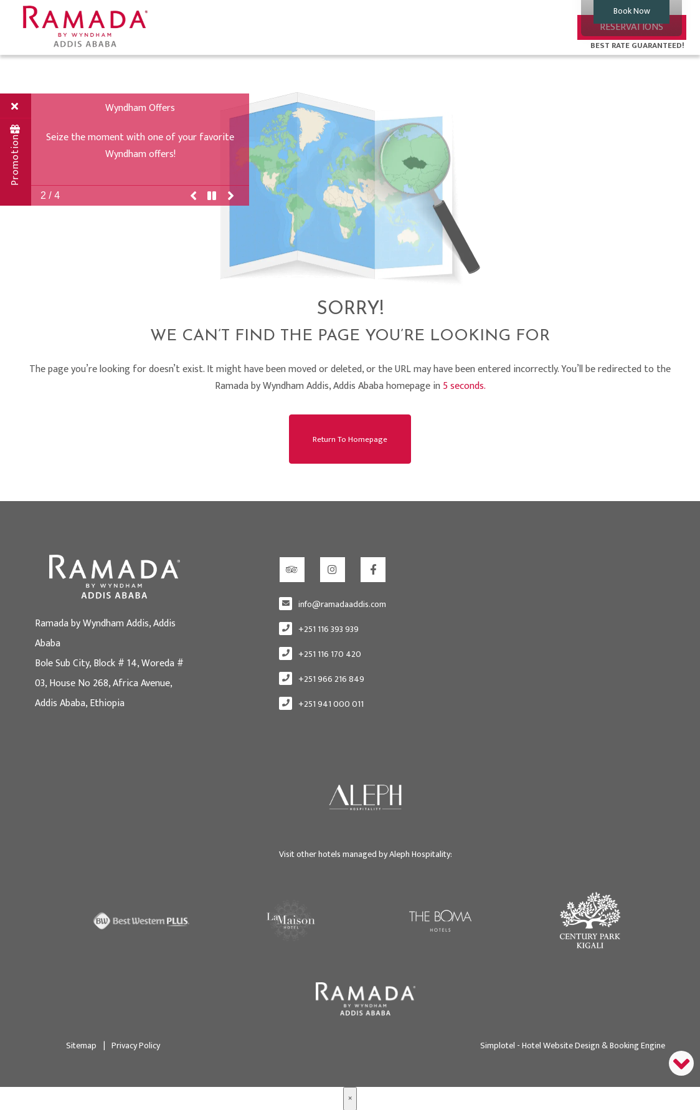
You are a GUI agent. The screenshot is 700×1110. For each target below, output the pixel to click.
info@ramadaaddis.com (342, 603)
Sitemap (81, 1044)
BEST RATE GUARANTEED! (637, 45)
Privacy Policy (131, 1044)
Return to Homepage (350, 438)
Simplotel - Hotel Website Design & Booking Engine (572, 1044)
